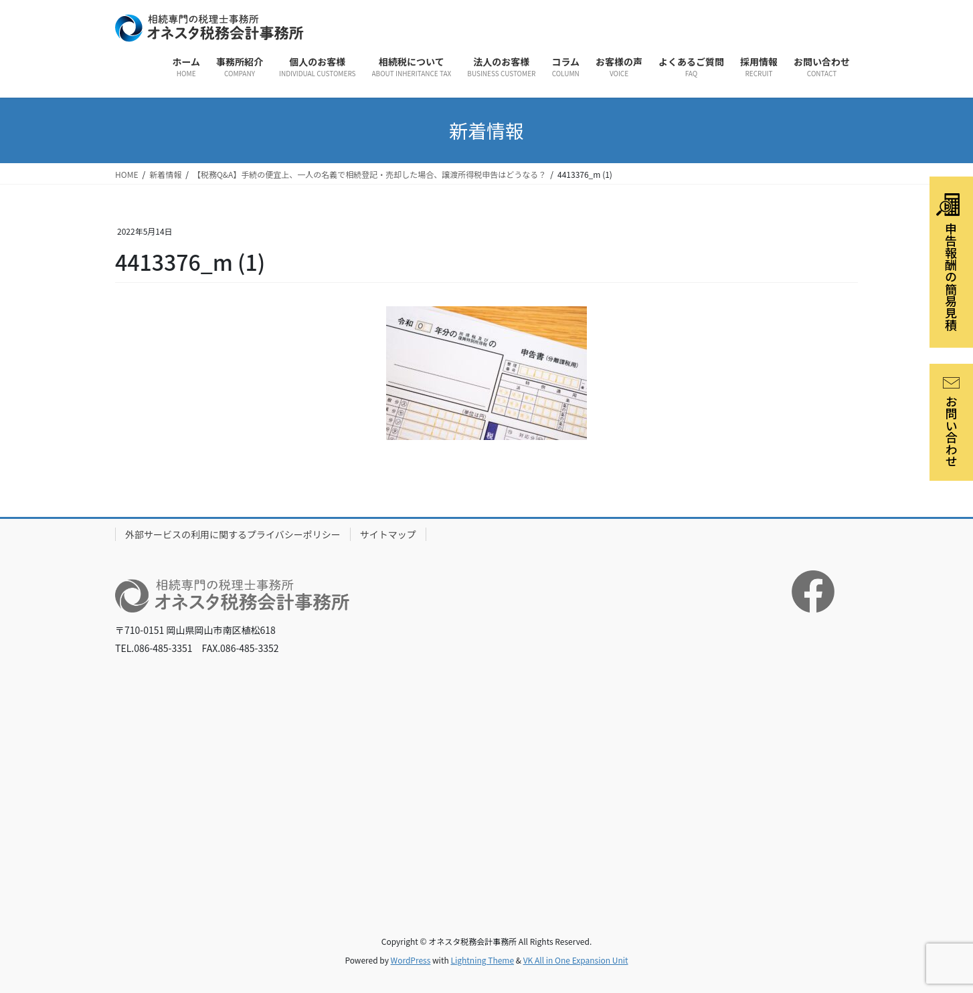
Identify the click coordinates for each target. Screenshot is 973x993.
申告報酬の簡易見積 (948, 262)
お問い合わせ (951, 422)
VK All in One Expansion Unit (575, 960)
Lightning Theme (482, 960)
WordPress (411, 960)
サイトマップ (388, 534)
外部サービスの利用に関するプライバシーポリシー (233, 534)
